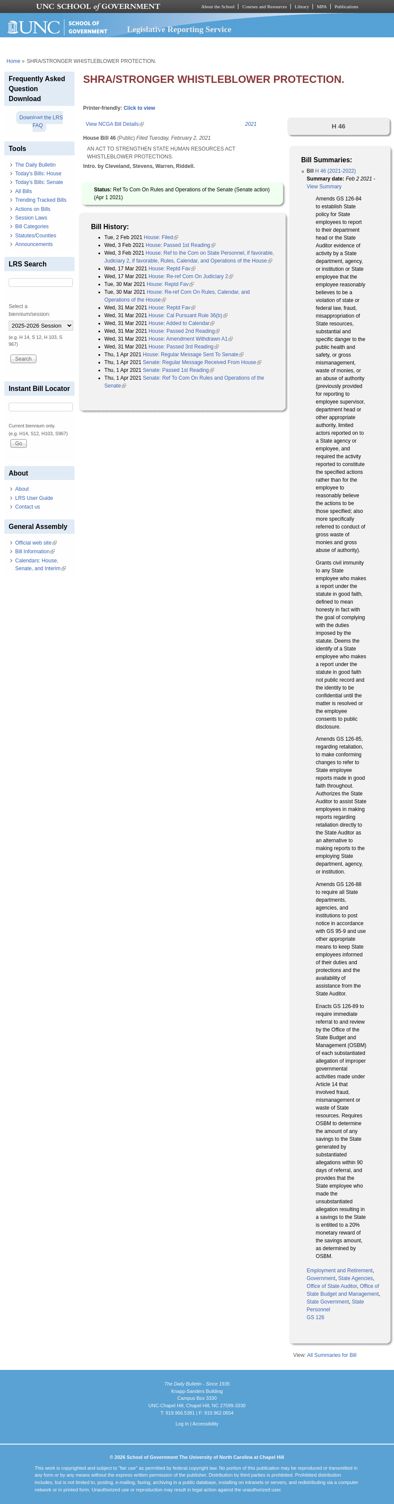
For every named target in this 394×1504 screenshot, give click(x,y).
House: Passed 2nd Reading (184, 331)
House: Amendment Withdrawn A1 (191, 339)
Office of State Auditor (332, 1286)
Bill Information (35, 551)
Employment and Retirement (340, 1271)
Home (13, 61)
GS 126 (316, 1317)
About (22, 489)
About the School (217, 6)
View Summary (324, 187)
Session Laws (31, 218)
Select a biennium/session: (29, 310)
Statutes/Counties (35, 236)
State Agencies (355, 1278)
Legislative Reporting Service (179, 29)
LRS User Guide (34, 498)
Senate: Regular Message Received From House (202, 362)
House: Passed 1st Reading (180, 245)
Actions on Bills (32, 209)
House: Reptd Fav (172, 269)
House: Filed (161, 237)
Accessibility (205, 1423)
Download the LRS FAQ (41, 121)
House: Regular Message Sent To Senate (193, 354)
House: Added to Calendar (182, 323)
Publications (346, 6)
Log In (182, 1423)
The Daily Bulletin (35, 165)
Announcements (34, 244)
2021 (251, 124)
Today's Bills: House (38, 174)
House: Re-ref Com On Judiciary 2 (191, 276)
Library (302, 6)
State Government (328, 1302)
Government (321, 1278)
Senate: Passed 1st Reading (178, 370)
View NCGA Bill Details (115, 124)
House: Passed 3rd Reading (184, 347)
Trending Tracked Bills (40, 200)
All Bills (23, 191)
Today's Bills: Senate (39, 182)
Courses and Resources (264, 6)
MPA (322, 6)
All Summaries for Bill (331, 1355)
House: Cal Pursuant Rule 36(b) (188, 315)
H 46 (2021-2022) (335, 171)
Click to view (139, 108)
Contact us (27, 507)
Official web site (36, 543)
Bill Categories (32, 226)
